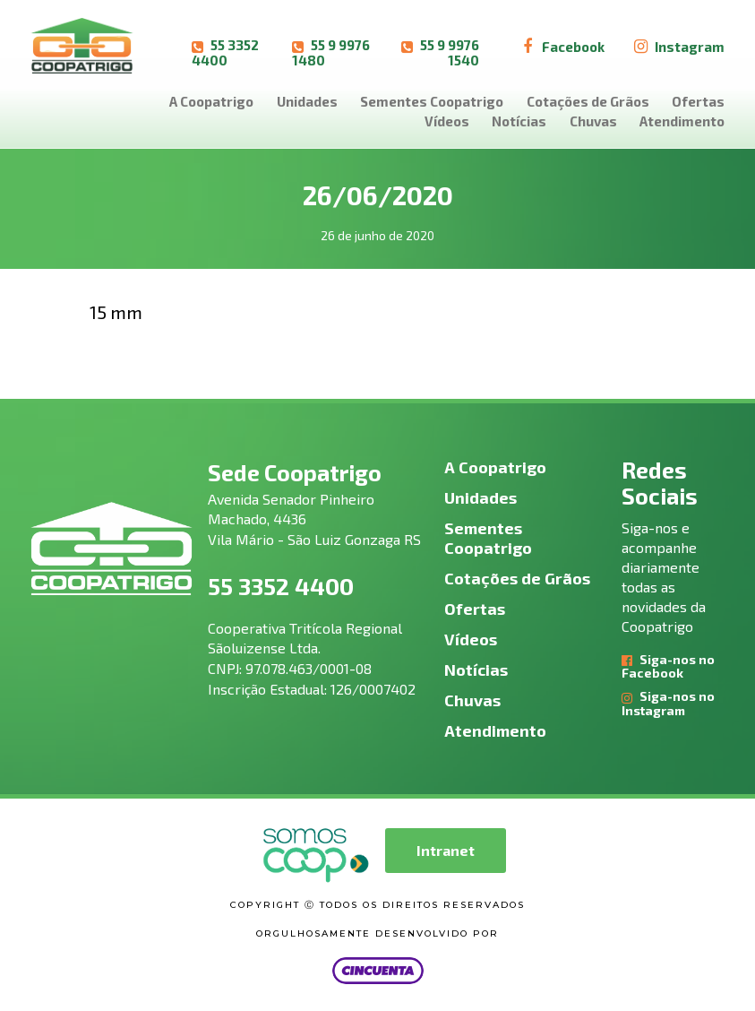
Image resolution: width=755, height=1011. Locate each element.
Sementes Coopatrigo (431, 101)
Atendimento (682, 121)
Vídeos (447, 121)
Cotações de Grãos (588, 101)
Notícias (519, 121)
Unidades (307, 101)
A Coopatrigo (211, 101)
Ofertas (698, 101)
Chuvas (593, 121)
